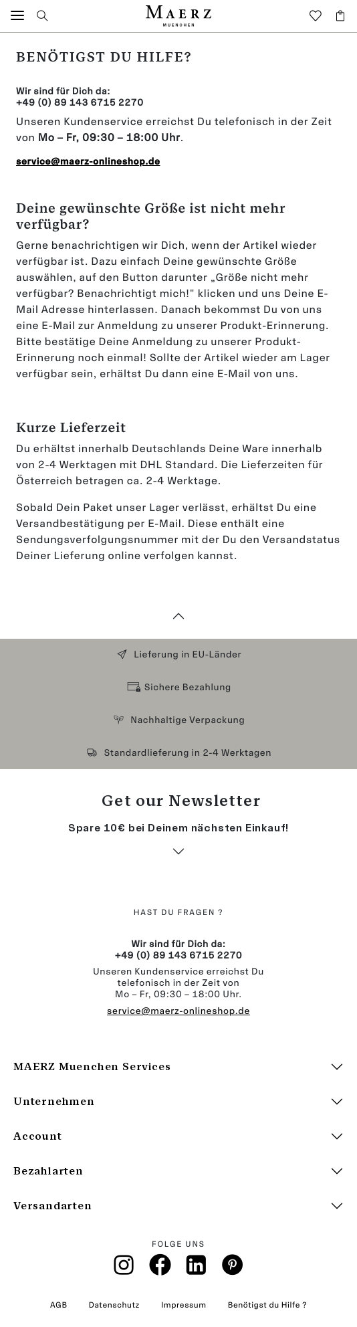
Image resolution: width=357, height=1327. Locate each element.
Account (37, 1136)
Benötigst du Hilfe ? (267, 1305)
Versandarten (52, 1205)
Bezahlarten (48, 1170)
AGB (59, 1305)
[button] (17, 16)
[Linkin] (197, 1269)
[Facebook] (160, 1268)
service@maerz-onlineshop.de (178, 1011)
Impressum (184, 1305)
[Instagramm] (124, 1269)
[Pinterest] (233, 1268)
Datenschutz (114, 1305)
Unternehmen (54, 1101)
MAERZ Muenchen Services (91, 1066)
